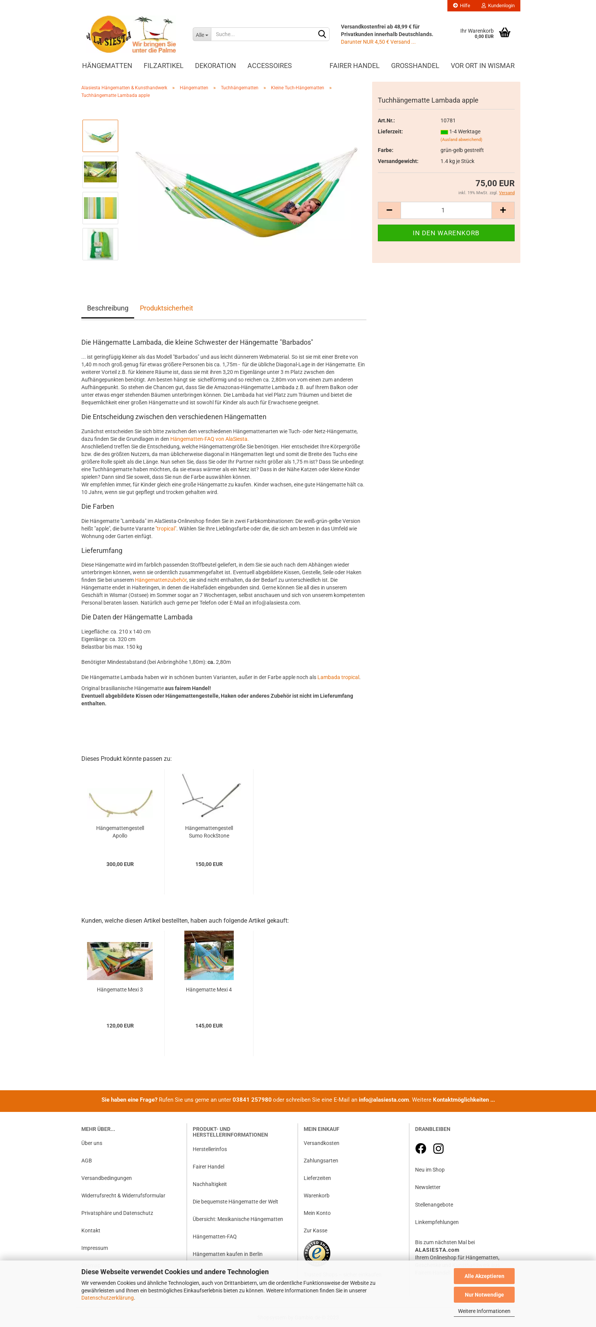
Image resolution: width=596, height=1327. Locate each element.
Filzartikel (164, 66)
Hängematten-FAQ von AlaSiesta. (209, 439)
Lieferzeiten (317, 1178)
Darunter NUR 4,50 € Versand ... (378, 42)
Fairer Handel (355, 66)
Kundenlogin (498, 5)
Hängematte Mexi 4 (209, 990)
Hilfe (461, 5)
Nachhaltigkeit (210, 1184)
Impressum (94, 1248)
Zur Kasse (315, 1230)
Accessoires (269, 66)
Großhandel (415, 66)
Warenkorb (317, 1195)
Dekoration (215, 66)
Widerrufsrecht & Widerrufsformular (123, 1195)
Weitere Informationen (484, 1311)
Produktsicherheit (166, 308)
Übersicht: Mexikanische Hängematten (238, 1219)
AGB (86, 1161)
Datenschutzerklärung (107, 1298)
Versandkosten (321, 1143)
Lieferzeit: (390, 131)
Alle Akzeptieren (484, 1276)
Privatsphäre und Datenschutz (117, 1213)
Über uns (91, 1143)
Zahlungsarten (321, 1161)
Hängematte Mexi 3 (120, 990)
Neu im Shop (430, 1170)
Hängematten (107, 66)
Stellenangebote (434, 1205)
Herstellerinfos (210, 1149)
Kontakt (90, 1230)
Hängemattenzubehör (161, 580)
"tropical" (165, 529)
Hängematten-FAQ (215, 1237)
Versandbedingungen (106, 1178)
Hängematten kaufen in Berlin (228, 1254)
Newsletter (428, 1187)
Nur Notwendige (484, 1295)
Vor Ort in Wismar (483, 66)
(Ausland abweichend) (461, 139)
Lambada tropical (338, 677)
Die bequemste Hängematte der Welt (235, 1202)
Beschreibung (107, 308)
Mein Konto (317, 1213)
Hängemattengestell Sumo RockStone (209, 832)
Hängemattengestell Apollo (120, 832)
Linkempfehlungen (437, 1222)
